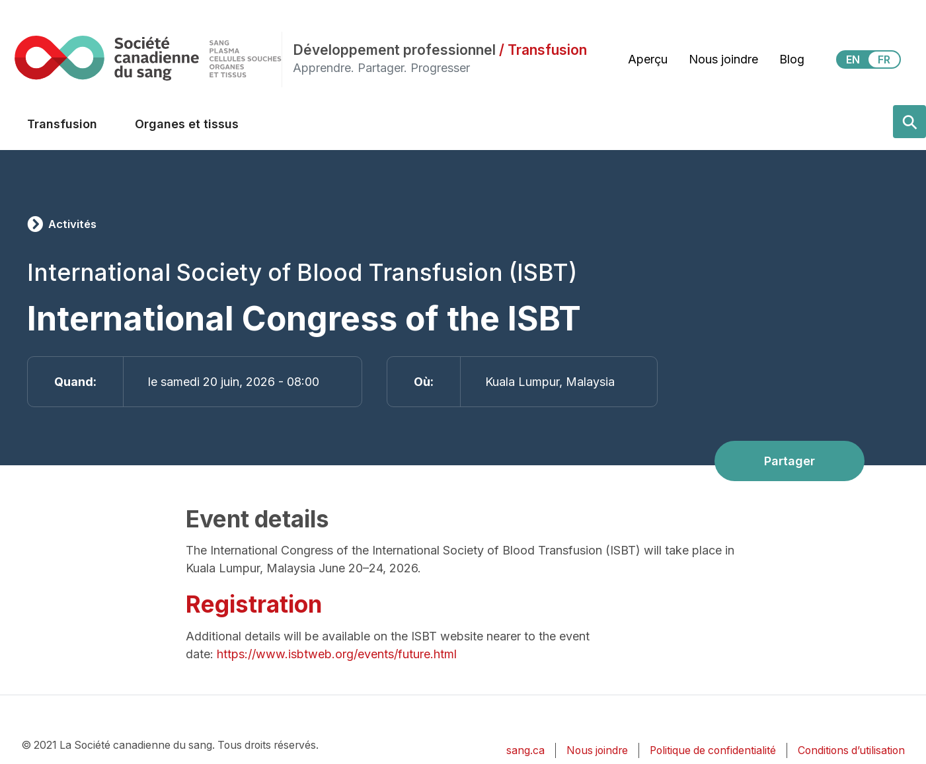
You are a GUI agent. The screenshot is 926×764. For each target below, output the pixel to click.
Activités (72, 224)
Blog (791, 59)
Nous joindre (723, 59)
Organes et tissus (187, 124)
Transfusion (62, 124)
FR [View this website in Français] (884, 59)
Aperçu (648, 59)
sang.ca (525, 750)
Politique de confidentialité (713, 750)
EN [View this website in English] (853, 59)
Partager (789, 461)
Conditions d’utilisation (851, 750)
